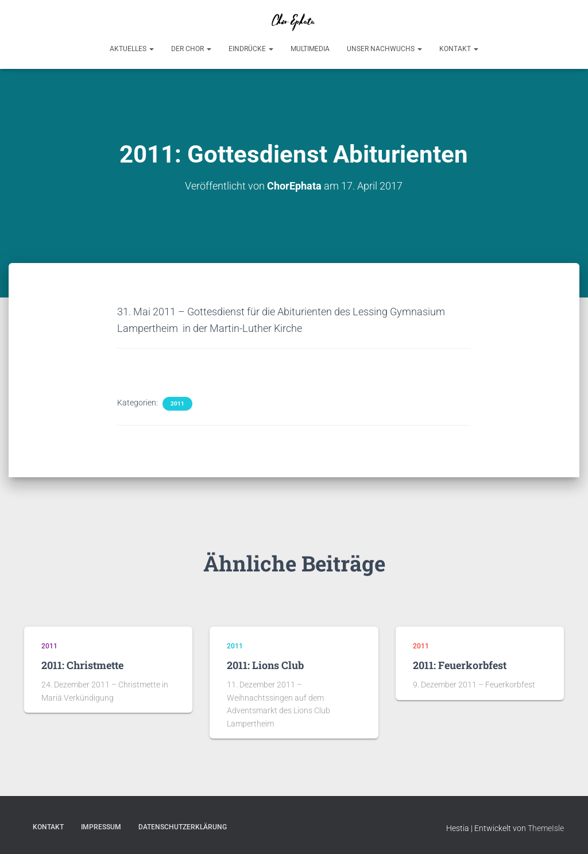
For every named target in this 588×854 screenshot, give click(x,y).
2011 (177, 403)
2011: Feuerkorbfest (459, 665)
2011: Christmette (82, 665)
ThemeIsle (546, 828)
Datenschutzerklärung (182, 827)
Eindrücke (251, 49)
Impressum (101, 827)
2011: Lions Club (265, 665)
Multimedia (310, 49)
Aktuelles (132, 49)
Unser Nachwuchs (384, 49)
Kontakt (458, 49)
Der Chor (191, 49)
